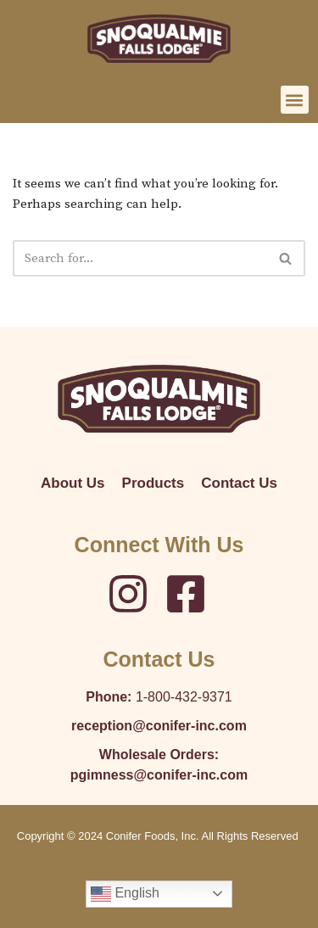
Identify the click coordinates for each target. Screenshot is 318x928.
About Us (73, 483)
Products (153, 483)
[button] (295, 100)
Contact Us (239, 483)
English (125, 894)
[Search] (140, 258)
